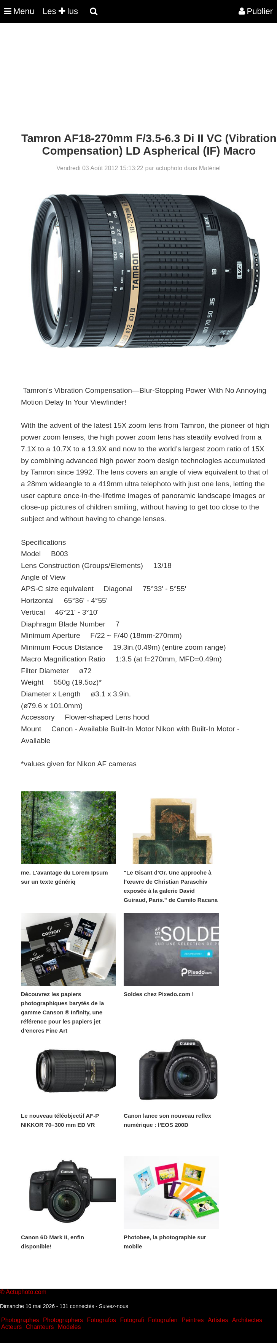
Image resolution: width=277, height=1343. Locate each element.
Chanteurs (40, 1327)
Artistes (218, 1320)
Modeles (69, 1327)
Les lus (60, 11)
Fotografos (101, 1320)
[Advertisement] (138, 79)
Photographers (63, 1320)
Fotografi (132, 1320)
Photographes (20, 1320)
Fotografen (162, 1320)
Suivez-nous (113, 1306)
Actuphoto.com (26, 1292)
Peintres (192, 1320)
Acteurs (11, 1327)
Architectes (247, 1320)
